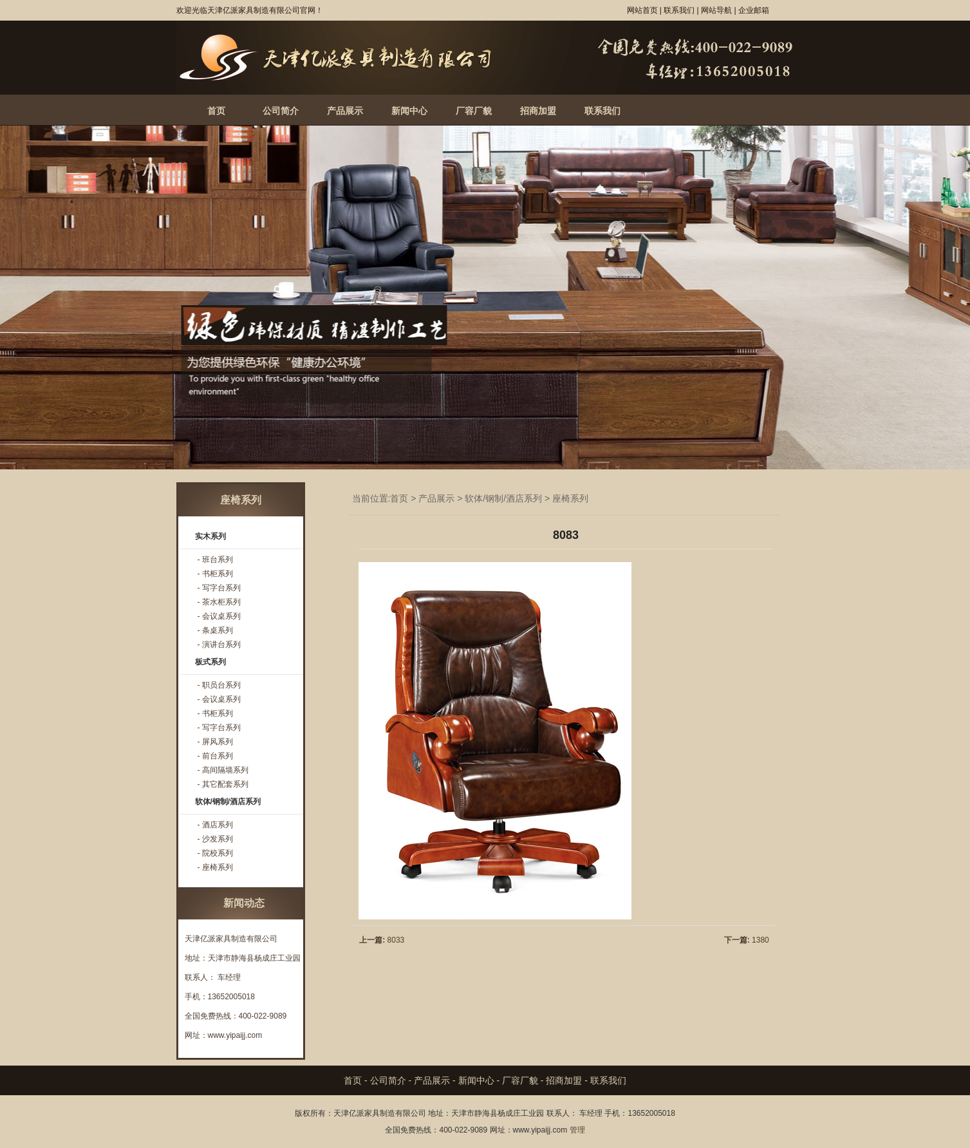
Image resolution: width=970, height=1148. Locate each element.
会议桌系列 (221, 616)
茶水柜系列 (221, 602)
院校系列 (217, 853)
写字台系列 (221, 587)
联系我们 (602, 111)
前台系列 (217, 755)
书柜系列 (217, 573)
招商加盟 (538, 111)
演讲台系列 (221, 644)
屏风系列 (217, 741)
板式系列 (210, 661)
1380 (760, 940)
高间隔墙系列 (225, 770)
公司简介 (281, 111)
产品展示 (345, 111)
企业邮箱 (753, 10)
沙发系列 (217, 838)
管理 (577, 1129)
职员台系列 (221, 685)
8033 (396, 940)
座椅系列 (570, 498)
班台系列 (217, 559)
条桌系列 (217, 630)
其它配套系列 (225, 784)
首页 (216, 111)
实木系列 (210, 536)
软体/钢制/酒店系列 (503, 498)
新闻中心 (409, 111)
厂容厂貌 (474, 111)
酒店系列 (217, 824)
